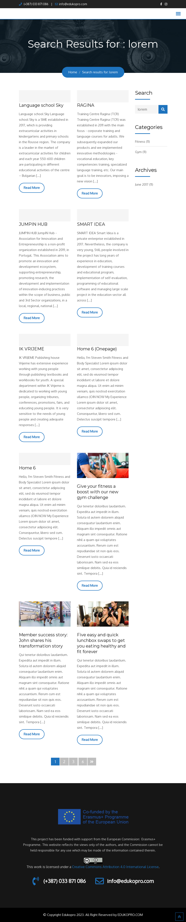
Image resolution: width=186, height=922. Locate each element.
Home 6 (27, 467)
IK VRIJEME (31, 348)
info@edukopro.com (73, 4)
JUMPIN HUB (33, 224)
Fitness (140, 142)
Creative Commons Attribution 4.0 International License (115, 867)
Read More (32, 188)
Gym (138, 152)
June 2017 (141, 184)
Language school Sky (41, 105)
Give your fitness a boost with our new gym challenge (97, 492)
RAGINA (85, 105)
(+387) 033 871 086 (35, 4)
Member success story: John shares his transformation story (43, 640)
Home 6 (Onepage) (97, 348)
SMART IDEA (91, 224)
